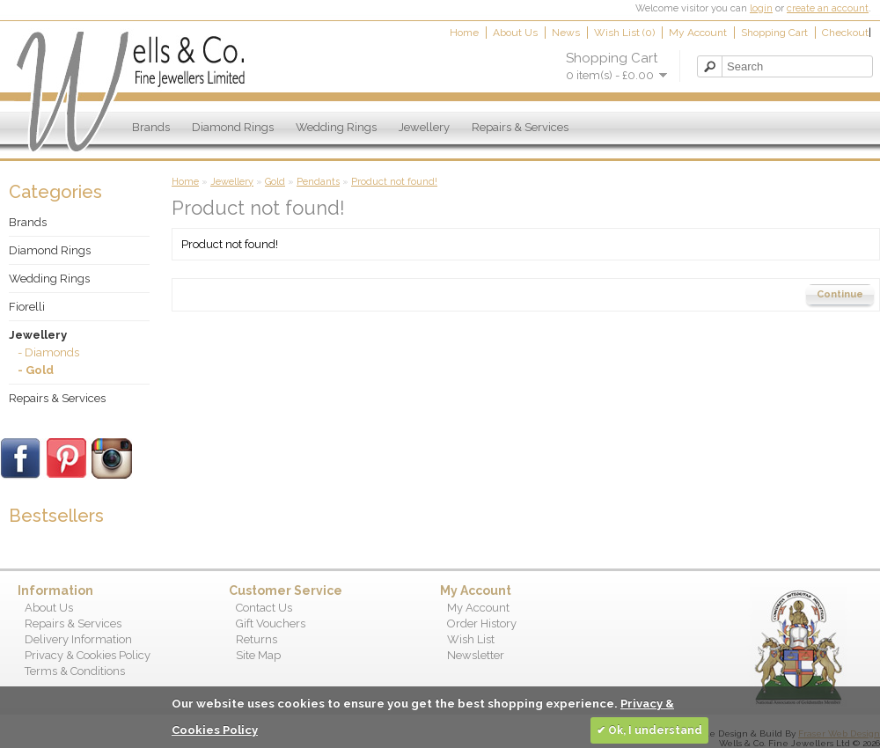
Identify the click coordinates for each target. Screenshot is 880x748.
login (761, 8)
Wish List (471, 639)
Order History (482, 623)
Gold (275, 181)
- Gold (36, 370)
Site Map (258, 655)
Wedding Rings (336, 127)
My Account (698, 32)
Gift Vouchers (270, 623)
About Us (515, 32)
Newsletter (475, 655)
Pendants (318, 181)
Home (464, 32)
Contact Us (264, 607)
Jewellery (424, 127)
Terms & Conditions (75, 671)
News (566, 32)
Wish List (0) (624, 32)
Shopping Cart (774, 32)
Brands (151, 127)
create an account (828, 8)
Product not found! (394, 181)
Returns (256, 639)
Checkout (845, 32)
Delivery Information (78, 639)
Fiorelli (27, 306)
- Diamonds (48, 352)
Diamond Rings (233, 127)
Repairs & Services (520, 127)
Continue (840, 294)
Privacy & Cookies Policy (87, 655)
